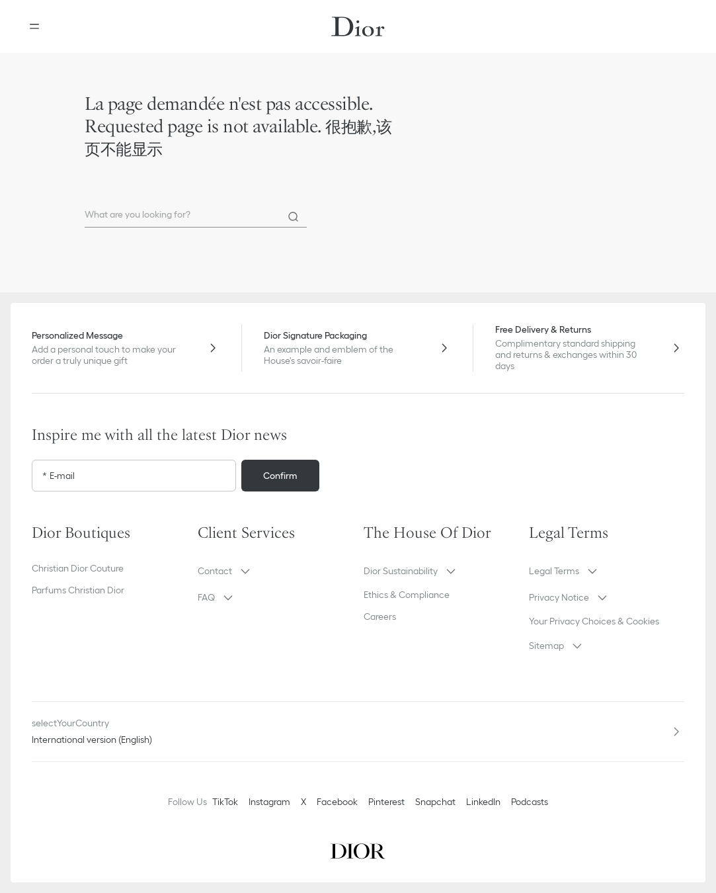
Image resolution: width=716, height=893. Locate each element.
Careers (380, 616)
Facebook (337, 801)
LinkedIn (483, 801)
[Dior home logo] (358, 26)
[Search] (293, 217)
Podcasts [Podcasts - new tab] (529, 801)
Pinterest (386, 801)
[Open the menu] (34, 26)
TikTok (225, 801)
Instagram (269, 801)
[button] (275, 571)
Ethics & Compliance (407, 594)
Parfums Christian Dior (78, 590)
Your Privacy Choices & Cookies (594, 621)
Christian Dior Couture (78, 568)
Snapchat (435, 801)
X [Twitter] (303, 801)
